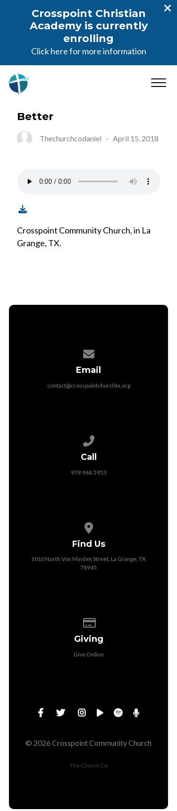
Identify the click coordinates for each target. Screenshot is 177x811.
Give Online (89, 654)
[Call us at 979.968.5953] (89, 439)
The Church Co (89, 765)
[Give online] (89, 621)
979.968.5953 (89, 472)
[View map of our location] (89, 526)
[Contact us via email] (89, 352)
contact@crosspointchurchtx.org (88, 385)
